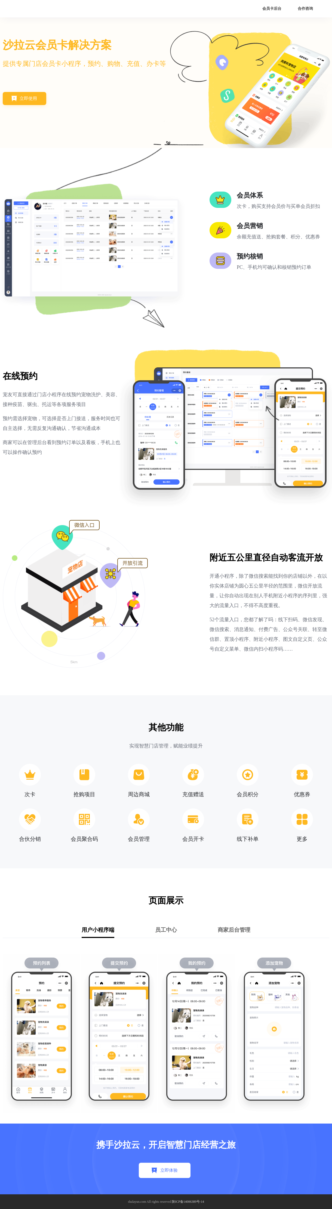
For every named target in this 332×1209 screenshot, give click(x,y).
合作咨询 (305, 9)
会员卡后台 (271, 9)
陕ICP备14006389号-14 (188, 1202)
